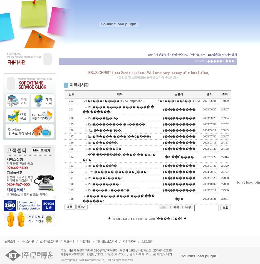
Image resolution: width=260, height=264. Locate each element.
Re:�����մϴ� (102, 166)
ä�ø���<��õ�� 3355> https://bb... (115, 101)
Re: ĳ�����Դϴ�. (105, 130)
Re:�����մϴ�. (103, 143)
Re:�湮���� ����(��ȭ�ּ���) (119, 137)
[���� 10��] (169, 219)
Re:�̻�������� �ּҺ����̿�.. (117, 124)
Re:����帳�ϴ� (103, 118)
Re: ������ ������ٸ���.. (118, 172)
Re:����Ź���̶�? (105, 178)
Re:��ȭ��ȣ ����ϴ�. (109, 190)
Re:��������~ (104, 184)
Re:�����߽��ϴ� (105, 149)
